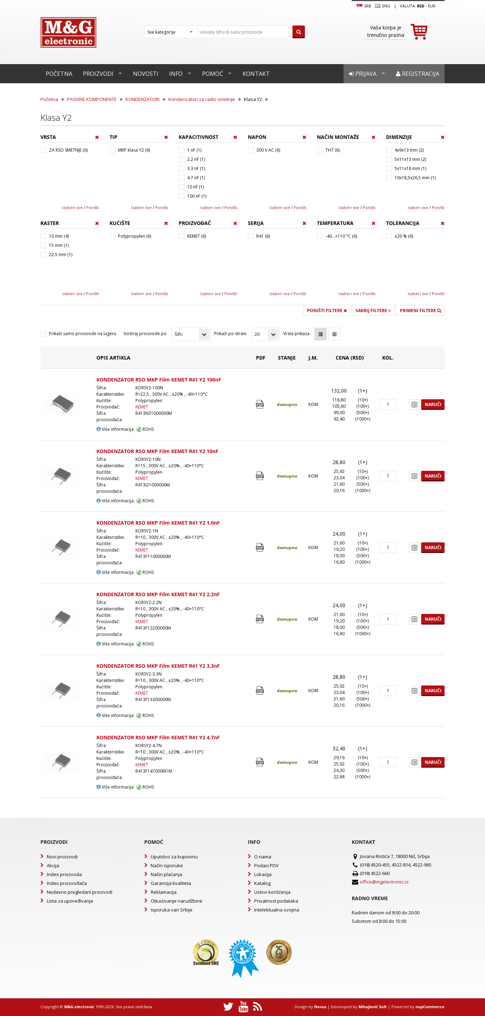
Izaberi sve (72, 207)
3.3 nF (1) (196, 168)
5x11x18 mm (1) (410, 168)
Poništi (92, 207)
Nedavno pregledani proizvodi (79, 892)
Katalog (262, 883)
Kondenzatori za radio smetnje (201, 99)
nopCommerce (430, 1006)
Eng (382, 6)
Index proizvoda (64, 874)
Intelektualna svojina (276, 910)
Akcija (53, 865)
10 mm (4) (59, 236)
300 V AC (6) (268, 150)
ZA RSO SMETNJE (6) (68, 150)
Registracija (417, 74)
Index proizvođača (67, 883)
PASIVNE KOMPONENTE (92, 99)
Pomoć (212, 74)
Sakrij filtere (373, 310)
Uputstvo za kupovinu (174, 856)
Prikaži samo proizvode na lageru (82, 334)
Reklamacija (164, 892)
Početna (59, 74)
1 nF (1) (194, 150)
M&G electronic (79, 1006)
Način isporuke (167, 865)
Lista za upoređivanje (70, 901)
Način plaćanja (166, 874)
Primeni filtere (420, 310)
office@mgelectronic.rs (384, 882)
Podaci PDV (266, 865)
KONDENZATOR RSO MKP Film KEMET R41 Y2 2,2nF (158, 594)
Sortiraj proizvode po (145, 334)
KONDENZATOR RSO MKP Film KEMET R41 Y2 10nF (157, 451)
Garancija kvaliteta (171, 883)
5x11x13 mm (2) (410, 159)
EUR (431, 6)
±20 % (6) (404, 236)
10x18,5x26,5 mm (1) (415, 178)
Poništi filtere (327, 310)
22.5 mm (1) (60, 255)
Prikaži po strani (230, 334)
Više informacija (115, 429)
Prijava (363, 74)
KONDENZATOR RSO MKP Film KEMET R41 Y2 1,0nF (158, 522)
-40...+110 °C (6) (341, 236)
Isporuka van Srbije (172, 910)
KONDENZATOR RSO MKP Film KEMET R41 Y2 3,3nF (158, 665)
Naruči (433, 404)
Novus (320, 1006)
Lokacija (263, 874)
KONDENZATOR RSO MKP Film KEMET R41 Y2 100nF (158, 379)
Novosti (145, 74)
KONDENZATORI (143, 99)
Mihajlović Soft (372, 1006)
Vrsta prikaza (296, 334)
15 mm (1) (59, 245)
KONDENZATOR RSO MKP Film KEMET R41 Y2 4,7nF (158, 737)
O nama (262, 856)
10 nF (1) (195, 187)
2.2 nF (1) (196, 159)
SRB (364, 6)
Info (176, 74)
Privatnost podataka (276, 901)
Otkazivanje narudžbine (176, 901)
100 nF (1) (196, 196)
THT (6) (332, 150)
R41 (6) (263, 236)
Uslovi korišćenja (272, 892)
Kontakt (256, 74)
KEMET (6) (196, 236)
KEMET (141, 407)
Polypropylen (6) (134, 236)
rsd (420, 6)
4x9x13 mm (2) (409, 150)
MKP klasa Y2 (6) (134, 150)
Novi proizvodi (62, 856)
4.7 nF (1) (196, 178)
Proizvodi (98, 74)
